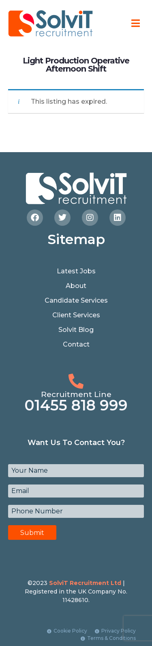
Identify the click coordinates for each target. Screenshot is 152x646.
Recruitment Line (76, 394)
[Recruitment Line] (76, 381)
